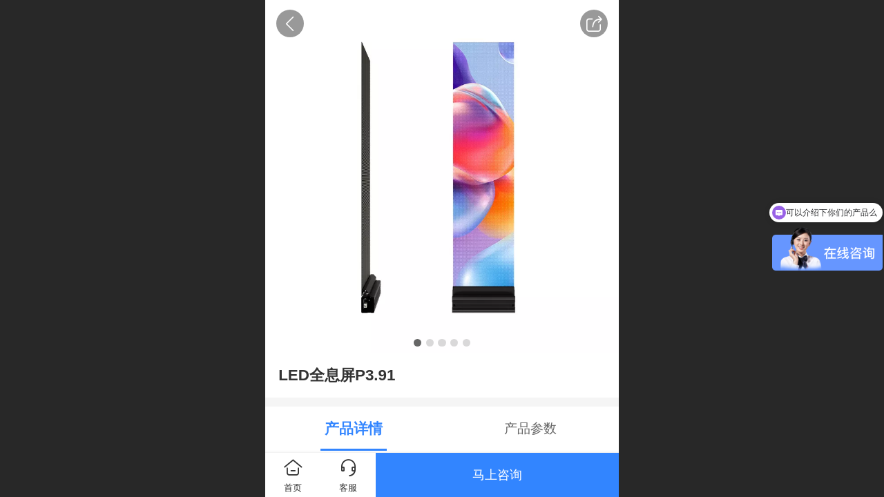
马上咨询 (497, 475)
